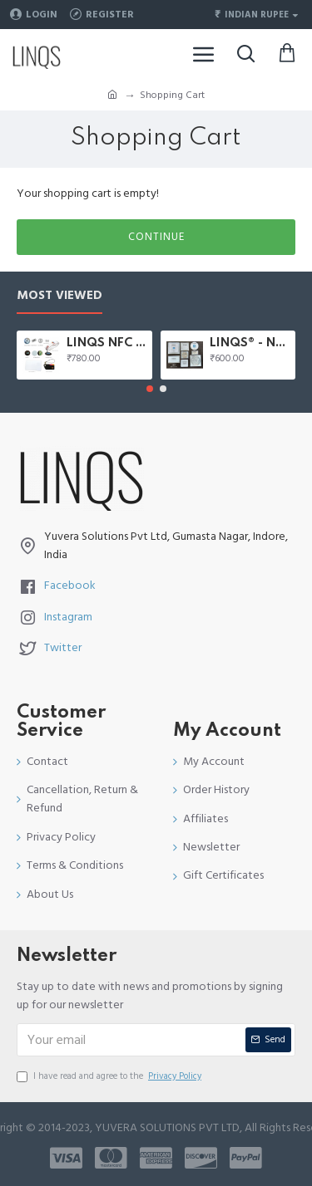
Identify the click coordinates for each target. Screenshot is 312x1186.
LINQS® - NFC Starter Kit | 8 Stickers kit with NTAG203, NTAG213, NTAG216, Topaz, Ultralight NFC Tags (250, 343)
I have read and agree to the (110, 1076)
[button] (149, 388)
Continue (156, 236)
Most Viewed (59, 296)
